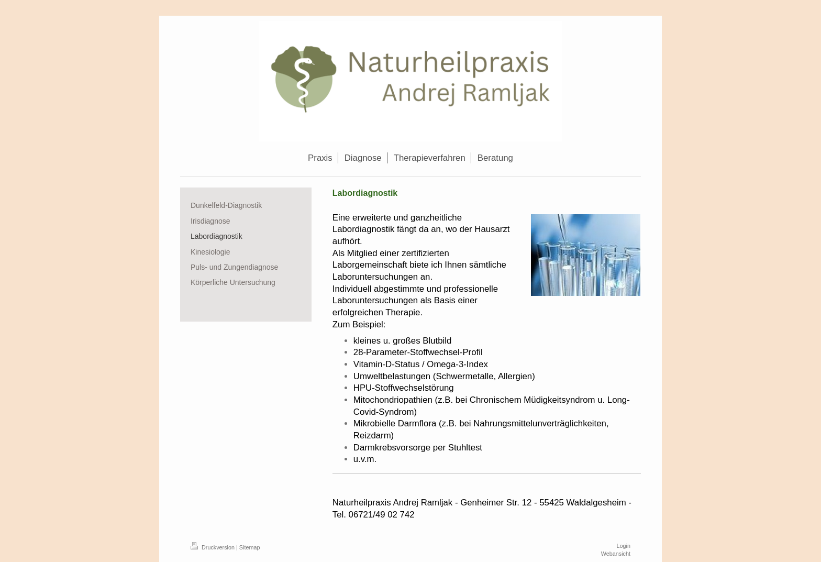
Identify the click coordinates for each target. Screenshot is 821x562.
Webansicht (615, 553)
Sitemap (249, 547)
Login (623, 546)
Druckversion (213, 547)
